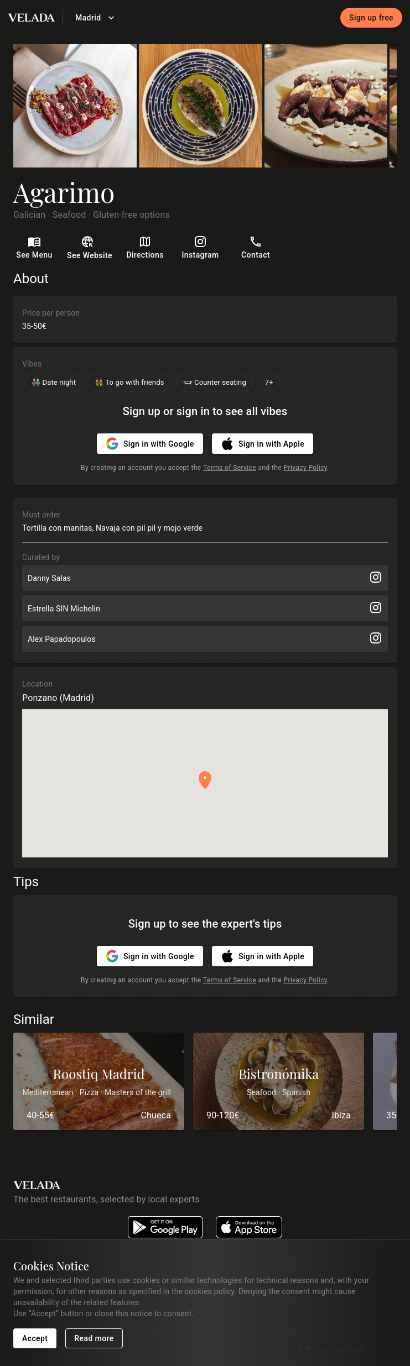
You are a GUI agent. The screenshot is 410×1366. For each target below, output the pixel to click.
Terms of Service (229, 468)
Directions (145, 248)
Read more (94, 1338)
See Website (89, 249)
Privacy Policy (305, 468)
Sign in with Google (150, 443)
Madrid (95, 18)
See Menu (34, 248)
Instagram (200, 248)
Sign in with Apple (262, 443)
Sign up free (371, 18)
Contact (255, 248)
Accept (34, 1338)
